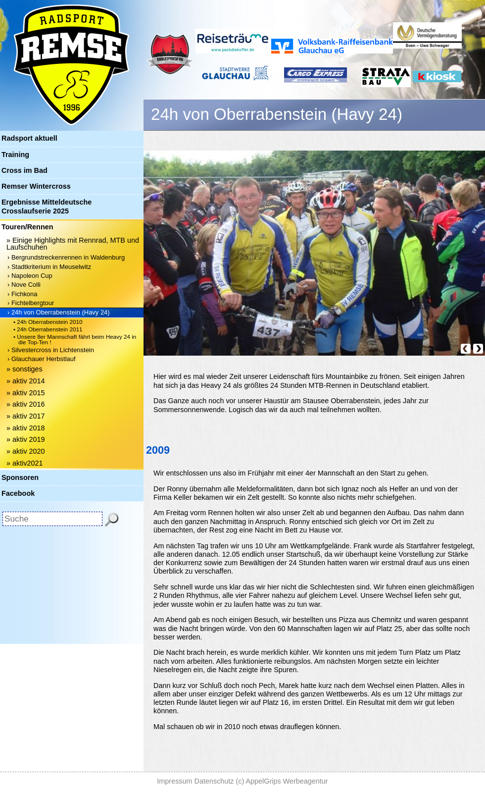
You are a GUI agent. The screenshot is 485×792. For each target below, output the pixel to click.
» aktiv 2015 (25, 393)
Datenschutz (214, 781)
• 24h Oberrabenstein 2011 (48, 329)
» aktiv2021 (24, 463)
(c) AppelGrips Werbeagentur (282, 781)
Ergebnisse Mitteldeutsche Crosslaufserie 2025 (46, 206)
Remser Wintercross (36, 186)
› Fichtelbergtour (30, 303)
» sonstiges (24, 369)
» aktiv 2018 (25, 428)
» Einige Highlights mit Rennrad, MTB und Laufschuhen (72, 243)
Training (15, 154)
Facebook (18, 493)
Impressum (174, 781)
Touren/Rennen (27, 227)
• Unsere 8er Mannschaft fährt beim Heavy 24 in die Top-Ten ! (74, 339)
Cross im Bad (24, 170)
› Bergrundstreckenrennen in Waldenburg (66, 257)
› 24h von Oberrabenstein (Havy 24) (58, 312)
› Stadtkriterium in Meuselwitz (49, 266)
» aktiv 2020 (25, 451)
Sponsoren (20, 477)
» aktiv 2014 (25, 381)
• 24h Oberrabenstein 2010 (48, 321)
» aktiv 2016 (25, 404)
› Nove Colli (24, 284)
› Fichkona (22, 294)
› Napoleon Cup (29, 275)
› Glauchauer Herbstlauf (41, 359)
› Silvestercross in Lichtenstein (50, 350)
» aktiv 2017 (25, 416)
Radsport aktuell (29, 138)
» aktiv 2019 (25, 439)
